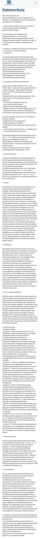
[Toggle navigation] (35, 3)
